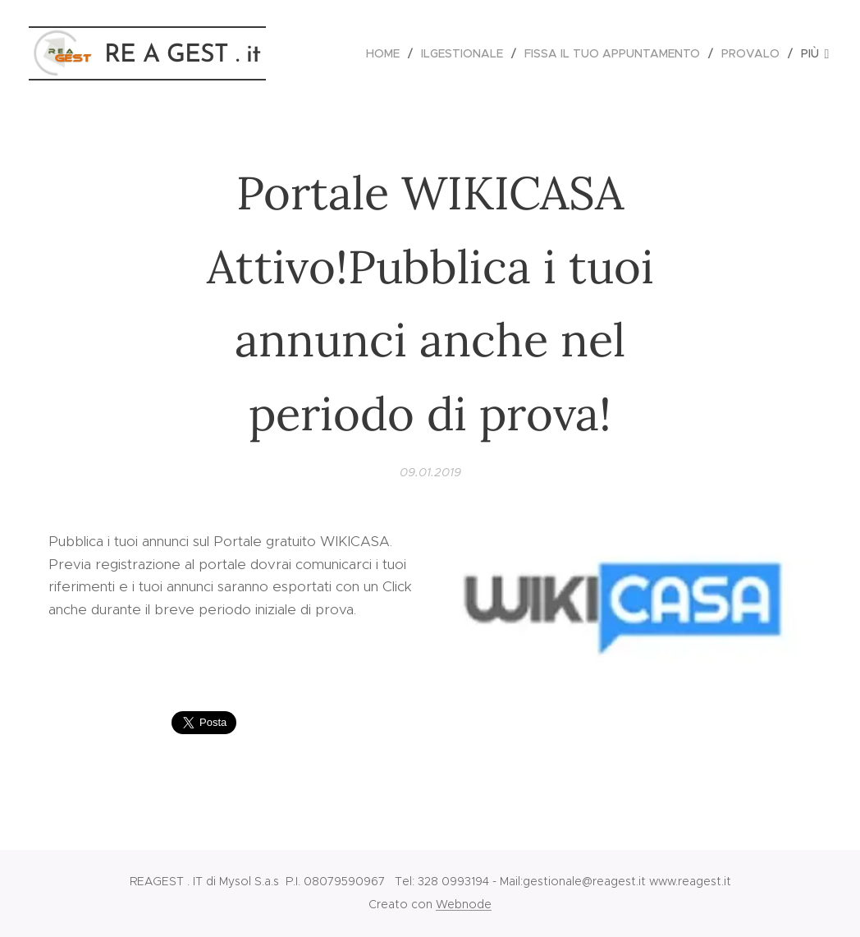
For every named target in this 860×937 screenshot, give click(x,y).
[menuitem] (387, 53)
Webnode (464, 904)
